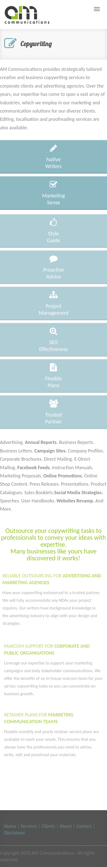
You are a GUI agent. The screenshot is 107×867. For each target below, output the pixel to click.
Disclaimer (14, 833)
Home (10, 827)
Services (28, 827)
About (66, 827)
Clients (47, 827)
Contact (84, 827)
